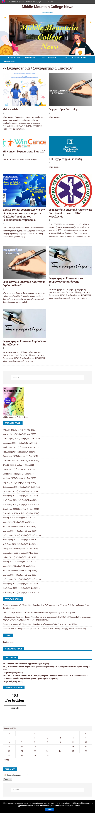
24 (60, 751)
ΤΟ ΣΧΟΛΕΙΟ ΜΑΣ (9, 61)
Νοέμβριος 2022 (9, 592)
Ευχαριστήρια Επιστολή (63, 109)
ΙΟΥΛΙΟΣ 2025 (8, 465)
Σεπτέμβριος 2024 (10, 513)
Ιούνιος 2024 (8, 518)
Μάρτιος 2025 (8, 482)
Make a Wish (10, 109)
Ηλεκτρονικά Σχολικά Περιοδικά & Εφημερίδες (26, 2)
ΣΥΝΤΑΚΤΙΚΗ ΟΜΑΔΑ (48, 57)
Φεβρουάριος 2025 (10, 487)
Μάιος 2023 (8, 566)
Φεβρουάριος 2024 (10, 535)
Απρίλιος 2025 (9, 478)
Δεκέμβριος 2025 (10, 447)
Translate (7, 779)
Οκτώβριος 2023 (10, 548)
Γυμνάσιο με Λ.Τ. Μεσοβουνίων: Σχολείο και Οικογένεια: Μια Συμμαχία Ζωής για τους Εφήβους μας (44, 629)
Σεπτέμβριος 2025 (10, 460)
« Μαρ (6, 760)
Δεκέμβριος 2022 (10, 588)
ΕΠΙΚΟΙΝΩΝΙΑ (30, 57)
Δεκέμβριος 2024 (10, 500)
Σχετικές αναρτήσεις (14, 673)
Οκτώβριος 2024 (10, 509)
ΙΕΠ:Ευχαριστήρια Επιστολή (65, 159)
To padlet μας (14, 57)
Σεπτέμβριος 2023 (10, 553)
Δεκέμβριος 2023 (10, 540)
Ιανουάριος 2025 (9, 491)
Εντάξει (49, 809)
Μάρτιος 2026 (8, 434)
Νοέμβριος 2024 (9, 504)
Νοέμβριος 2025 (9, 452)
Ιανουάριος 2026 (9, 443)
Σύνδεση (50, 2)
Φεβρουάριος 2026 (10, 439)
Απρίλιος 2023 (9, 570)
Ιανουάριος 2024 (9, 496)
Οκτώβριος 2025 (10, 456)
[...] (24, 129)
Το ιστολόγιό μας (79, 57)
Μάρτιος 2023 (8, 575)
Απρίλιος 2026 (9, 430)
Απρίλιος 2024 (9, 526)
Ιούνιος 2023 (8, 562)
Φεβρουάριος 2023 (10, 579)
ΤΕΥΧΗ (64, 57)
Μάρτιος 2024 (8, 531)
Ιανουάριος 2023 (9, 584)
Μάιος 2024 (8, 522)
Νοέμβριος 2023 (9, 544)
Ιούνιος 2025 (8, 469)
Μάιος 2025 (8, 474)
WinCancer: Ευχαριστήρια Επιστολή (24, 151)
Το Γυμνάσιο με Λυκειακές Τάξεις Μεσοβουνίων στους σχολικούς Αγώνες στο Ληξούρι (39, 612)
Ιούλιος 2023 (8, 557)
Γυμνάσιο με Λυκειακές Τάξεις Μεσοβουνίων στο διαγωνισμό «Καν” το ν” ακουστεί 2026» (40, 624)
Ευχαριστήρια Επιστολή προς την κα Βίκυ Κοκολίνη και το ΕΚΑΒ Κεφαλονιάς (70, 213)
